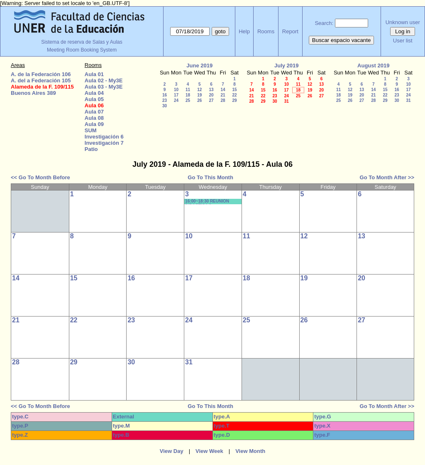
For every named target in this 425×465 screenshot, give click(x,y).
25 (188, 100)
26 (199, 100)
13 (211, 89)
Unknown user (403, 22)
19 (199, 95)
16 (164, 95)
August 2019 (373, 65)
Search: (324, 23)
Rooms (265, 31)
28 (222, 100)
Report (290, 31)
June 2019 (199, 65)
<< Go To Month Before (40, 177)
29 (234, 100)
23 (164, 100)
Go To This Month (210, 177)
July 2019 (286, 65)
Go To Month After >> (387, 177)
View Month (250, 451)
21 (222, 95)
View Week (209, 451)
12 (199, 89)
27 (211, 100)
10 (176, 89)
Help (244, 31)
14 (222, 89)
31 (286, 101)
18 (188, 95)
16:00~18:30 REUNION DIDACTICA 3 (207, 201)
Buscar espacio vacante (341, 40)
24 (176, 100)
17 (176, 95)
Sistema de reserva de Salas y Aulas (81, 42)
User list (403, 40)
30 (164, 106)
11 (188, 89)
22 (234, 95)
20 (211, 95)
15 (234, 89)
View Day (171, 451)
